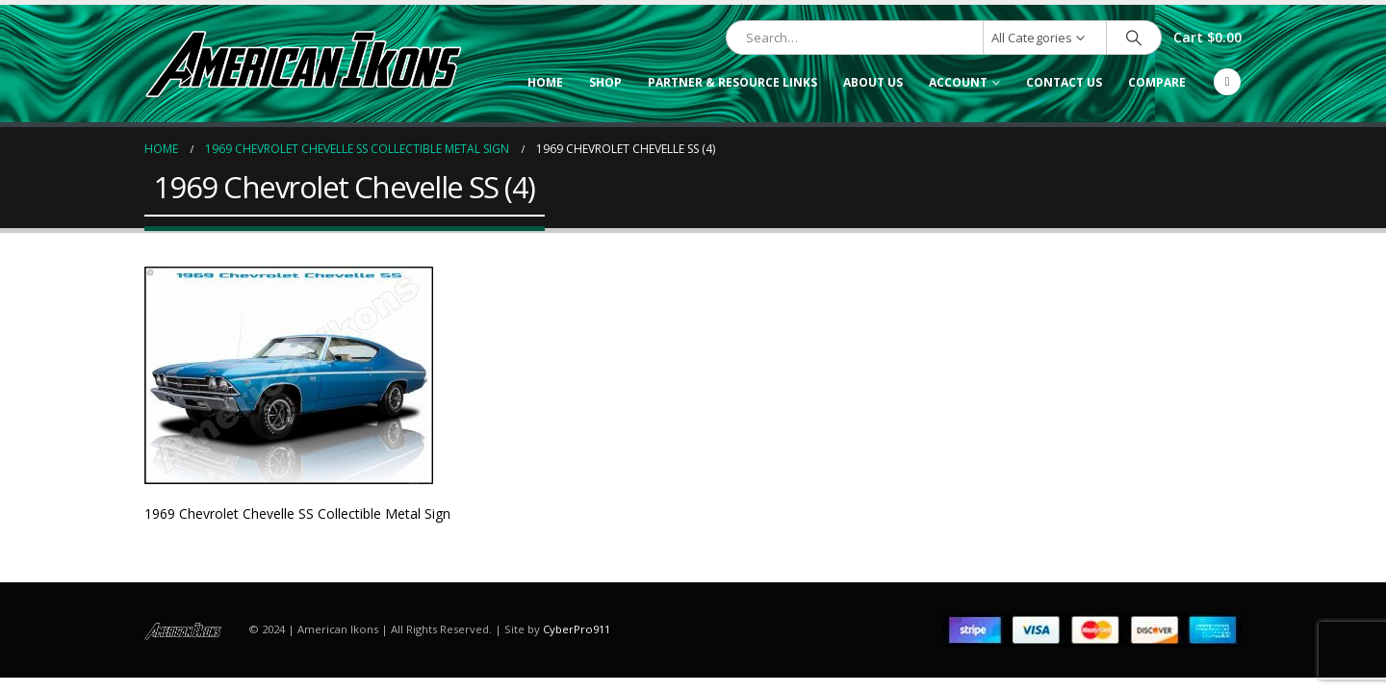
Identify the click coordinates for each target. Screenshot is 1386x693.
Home (545, 82)
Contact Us (1064, 82)
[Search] (1134, 37)
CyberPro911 (576, 629)
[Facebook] (1227, 81)
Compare (1157, 82)
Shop (605, 82)
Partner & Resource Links (732, 82)
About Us (873, 82)
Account (958, 82)
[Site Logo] (303, 63)
